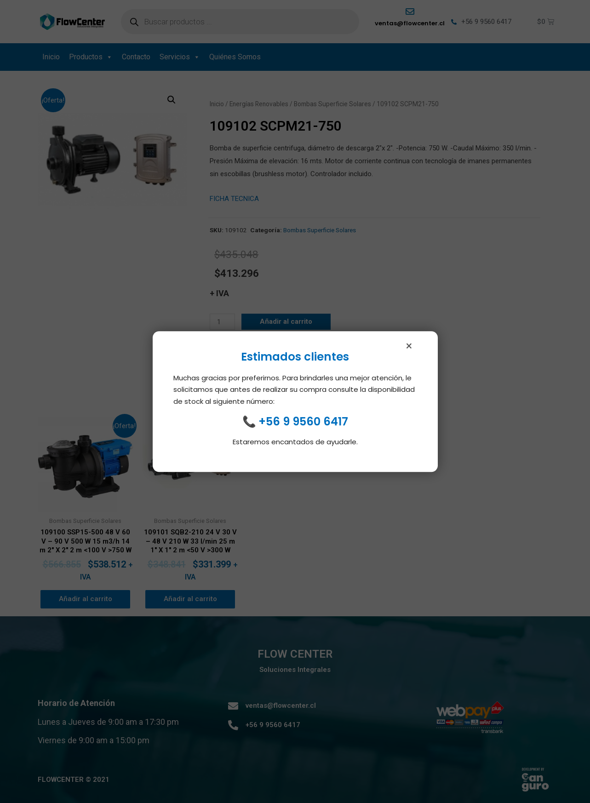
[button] (171, 100)
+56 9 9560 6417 (303, 424)
